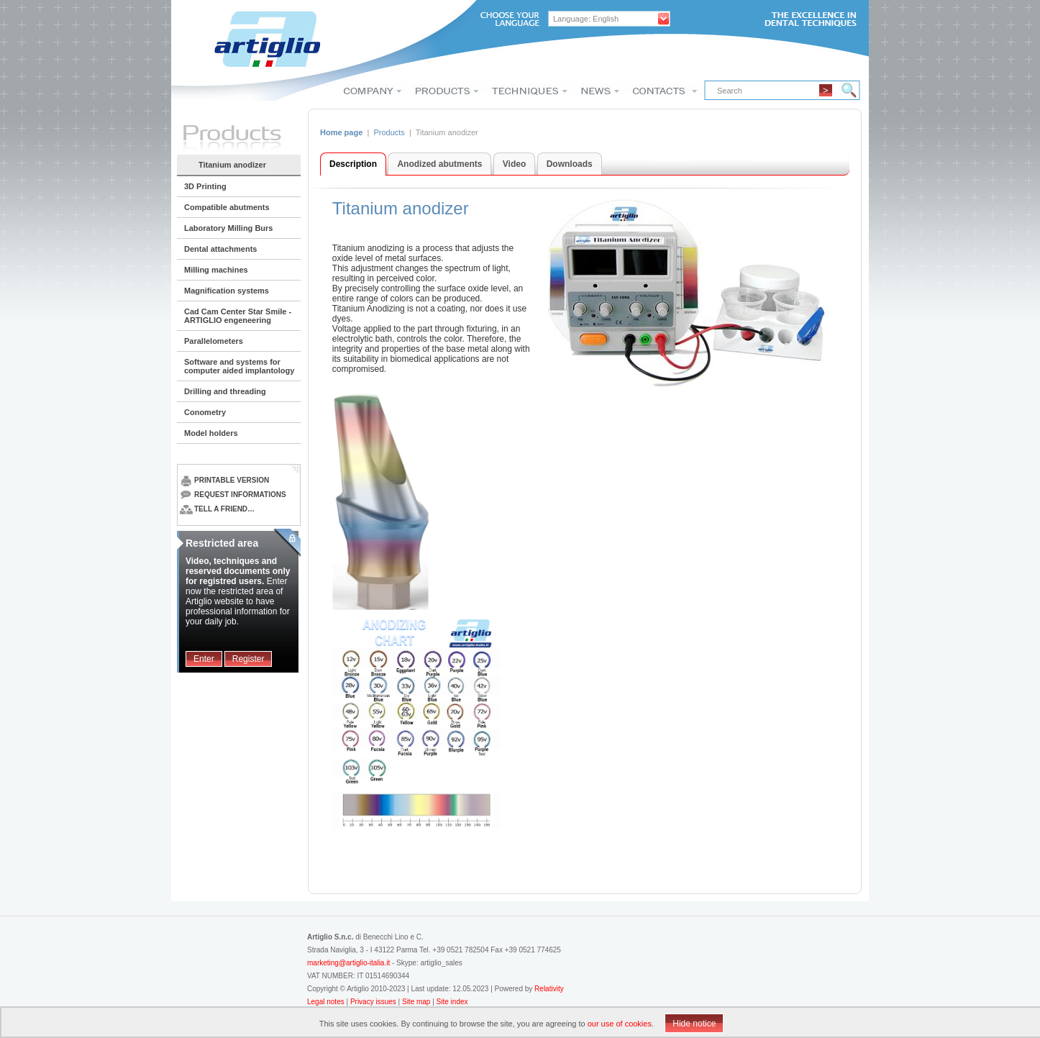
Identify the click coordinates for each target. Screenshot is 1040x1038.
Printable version (224, 480)
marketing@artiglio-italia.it (348, 963)
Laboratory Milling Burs (228, 228)
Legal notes (327, 1002)
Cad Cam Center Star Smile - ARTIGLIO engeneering (237, 315)
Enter (203, 659)
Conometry (205, 412)
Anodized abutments (439, 164)
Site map (416, 1002)
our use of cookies (620, 1023)
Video (514, 164)
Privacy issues (374, 1002)
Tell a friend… (217, 509)
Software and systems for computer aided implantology (239, 366)
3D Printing (205, 186)
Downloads (570, 164)
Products (388, 132)
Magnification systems (226, 290)
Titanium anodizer (232, 164)
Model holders (211, 433)
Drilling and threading (225, 391)
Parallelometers (213, 341)
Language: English (586, 18)
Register (248, 659)
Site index (452, 1002)
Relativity (549, 989)
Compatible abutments (227, 207)
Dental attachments (220, 249)
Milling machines (216, 269)
